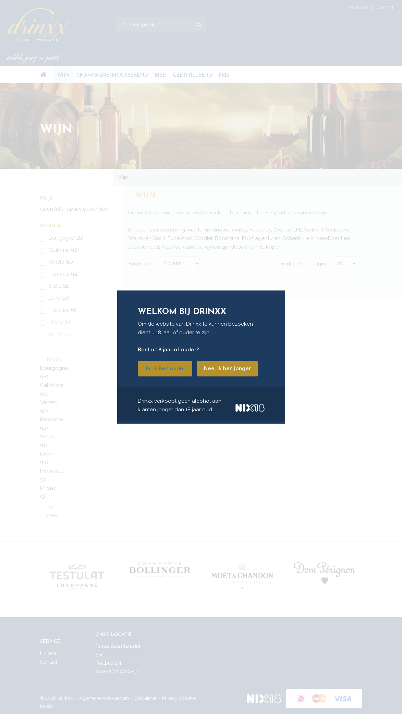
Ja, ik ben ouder (165, 368)
